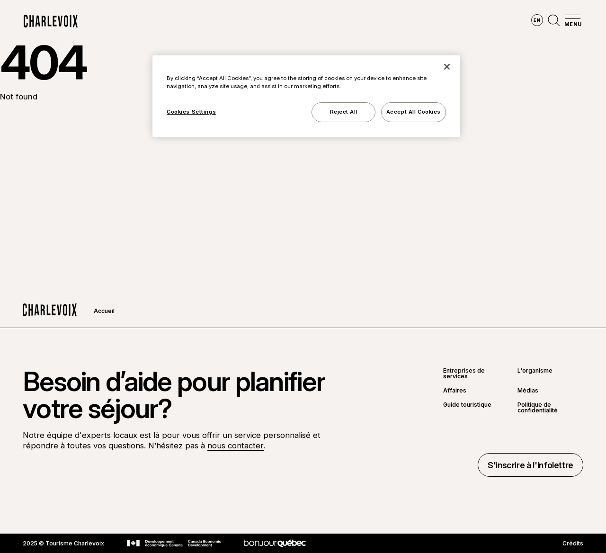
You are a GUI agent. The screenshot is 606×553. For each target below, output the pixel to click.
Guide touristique (467, 405)
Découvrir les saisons (263, 21)
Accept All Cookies (413, 111)
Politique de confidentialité (537, 407)
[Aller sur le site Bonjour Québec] (275, 543)
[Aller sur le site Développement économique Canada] (174, 543)
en (537, 20)
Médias (527, 390)
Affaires (454, 390)
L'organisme (535, 371)
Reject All (344, 111)
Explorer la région (175, 21)
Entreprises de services (464, 373)
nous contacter (235, 445)
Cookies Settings (191, 111)
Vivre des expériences (356, 21)
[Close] (447, 66)
